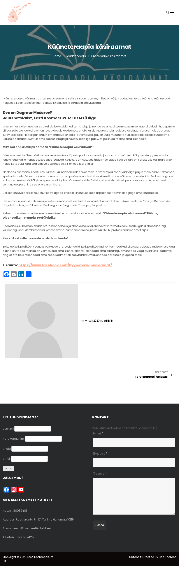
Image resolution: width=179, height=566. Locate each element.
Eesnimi (8, 429)
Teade (100, 473)
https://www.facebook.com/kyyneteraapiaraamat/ (65, 265)
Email (6, 459)
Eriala (7, 449)
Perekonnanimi (13, 439)
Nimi (98, 433)
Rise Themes (167, 557)
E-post (100, 453)
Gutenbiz (135, 557)
